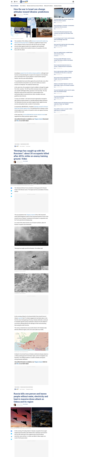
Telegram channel (38, 119)
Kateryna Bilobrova (20, 14)
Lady (55, 93)
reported (20, 318)
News (55, 22)
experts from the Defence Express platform (31, 73)
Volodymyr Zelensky (57, 5)
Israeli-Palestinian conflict (25, 144)
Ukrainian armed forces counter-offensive (35, 5)
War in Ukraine (23, 5)
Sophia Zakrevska (20, 161)
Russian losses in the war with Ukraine (27, 387)
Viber (17, 120)
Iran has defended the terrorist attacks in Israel (34, 114)
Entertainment (56, 55)
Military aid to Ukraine (48, 5)
